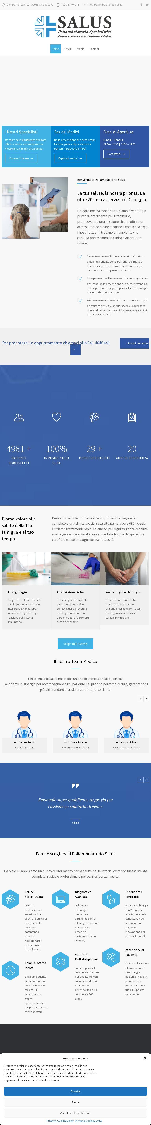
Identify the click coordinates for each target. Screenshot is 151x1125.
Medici (81, 49)
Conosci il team (19, 158)
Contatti (94, 49)
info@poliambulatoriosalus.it (104, 4)
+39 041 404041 (70, 4)
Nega (75, 1102)
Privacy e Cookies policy (60, 1120)
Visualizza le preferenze (75, 1113)
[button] (145, 1058)
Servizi (68, 49)
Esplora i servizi (59, 158)
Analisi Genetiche (70, 592)
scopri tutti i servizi (75, 644)
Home (55, 49)
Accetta (75, 1091)
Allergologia (17, 592)
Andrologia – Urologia (123, 592)
